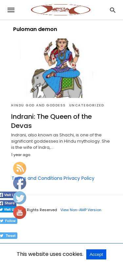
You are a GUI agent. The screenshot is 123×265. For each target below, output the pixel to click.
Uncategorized (86, 105)
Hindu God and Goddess (38, 105)
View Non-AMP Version (80, 209)
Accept (96, 254)
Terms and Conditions (36, 178)
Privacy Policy (79, 178)
